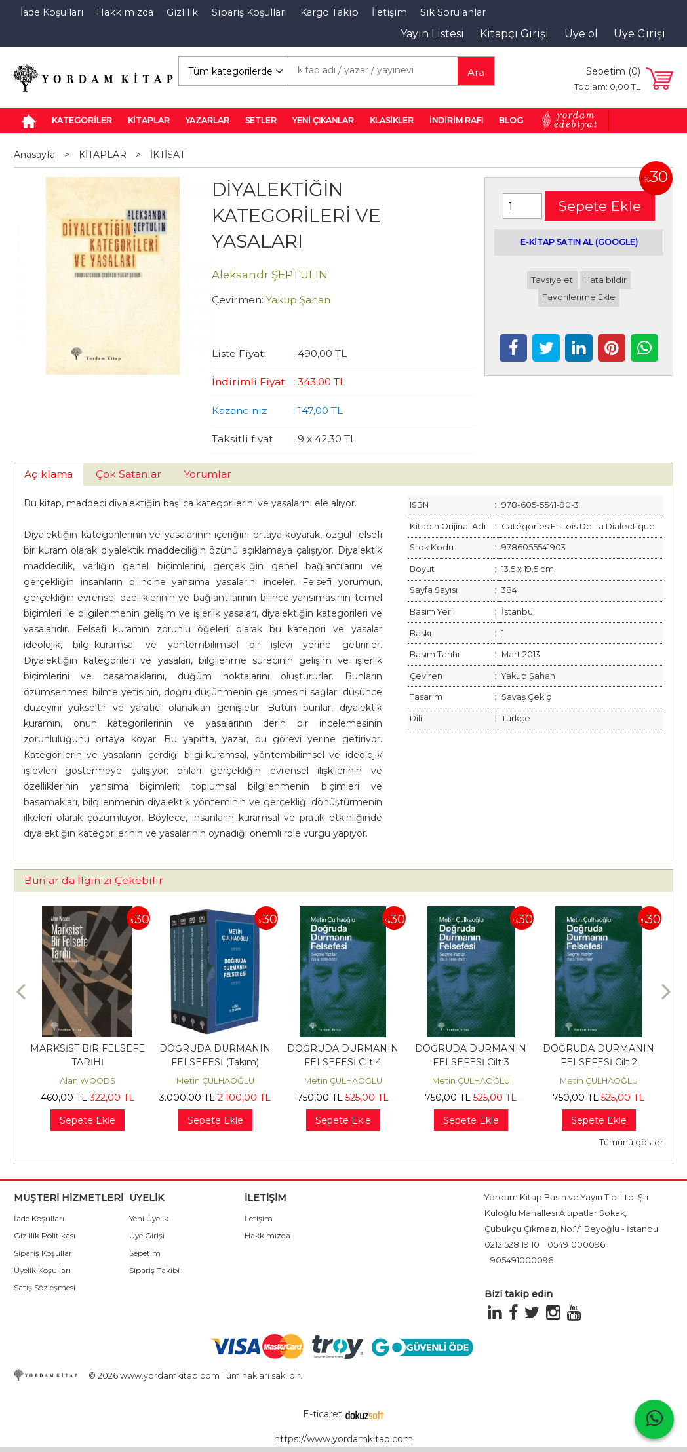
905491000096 (521, 1260)
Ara (475, 72)
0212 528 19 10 (512, 1245)
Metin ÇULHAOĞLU (215, 1081)
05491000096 (576, 1245)
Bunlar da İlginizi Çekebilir (93, 880)
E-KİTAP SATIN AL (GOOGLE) (579, 242)
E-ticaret (322, 1414)
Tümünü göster (631, 1142)
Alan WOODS (87, 1081)
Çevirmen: (238, 300)
